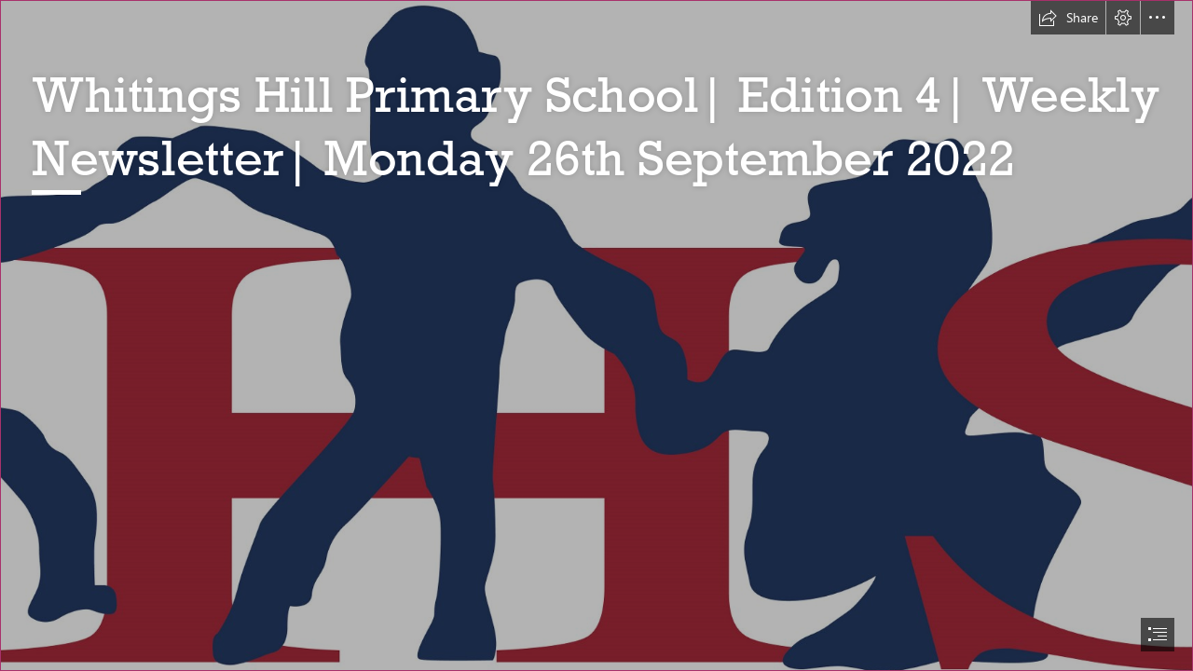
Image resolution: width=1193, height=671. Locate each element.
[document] (596, 335)
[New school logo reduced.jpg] (596, 335)
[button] (1068, 17)
